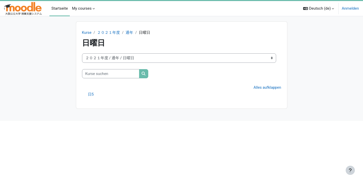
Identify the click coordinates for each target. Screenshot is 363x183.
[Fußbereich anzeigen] (350, 170)
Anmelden (350, 8)
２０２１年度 (108, 32)
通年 (129, 32)
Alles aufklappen (267, 87)
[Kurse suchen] (110, 74)
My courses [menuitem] (81, 8)
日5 (91, 94)
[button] (318, 8)
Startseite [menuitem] (59, 8)
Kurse (87, 32)
